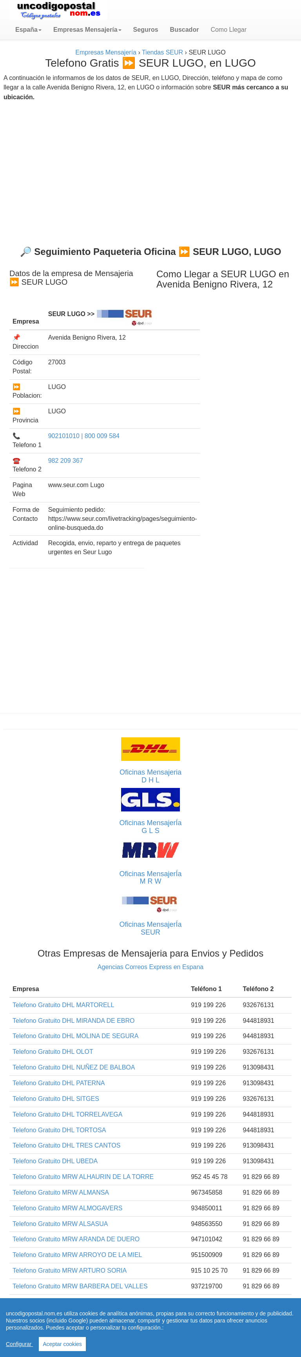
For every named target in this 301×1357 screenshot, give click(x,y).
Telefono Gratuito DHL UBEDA (55, 1161)
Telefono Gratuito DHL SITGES (56, 1098)
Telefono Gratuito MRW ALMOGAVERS (67, 1208)
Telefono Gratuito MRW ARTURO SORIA (70, 1270)
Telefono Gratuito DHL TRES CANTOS (66, 1145)
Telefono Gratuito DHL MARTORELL (63, 1005)
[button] (28, 30)
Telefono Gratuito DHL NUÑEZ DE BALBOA (74, 1067)
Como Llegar (228, 29)
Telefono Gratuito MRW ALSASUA (60, 1224)
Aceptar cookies (62, 1344)
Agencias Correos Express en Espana (150, 967)
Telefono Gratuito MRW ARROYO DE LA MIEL (77, 1254)
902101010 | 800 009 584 (84, 436)
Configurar (19, 1344)
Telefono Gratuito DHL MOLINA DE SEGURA (75, 1036)
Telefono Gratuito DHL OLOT (53, 1051)
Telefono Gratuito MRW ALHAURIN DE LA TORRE (83, 1176)
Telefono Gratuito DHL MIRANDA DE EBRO (74, 1020)
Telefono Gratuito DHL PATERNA (59, 1083)
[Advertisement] (150, 171)
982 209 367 (65, 460)
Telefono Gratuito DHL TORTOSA (59, 1130)
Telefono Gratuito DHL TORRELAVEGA (67, 1114)
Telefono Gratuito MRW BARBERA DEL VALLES (80, 1286)
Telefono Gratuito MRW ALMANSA (61, 1192)
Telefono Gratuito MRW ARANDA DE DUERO (76, 1239)
